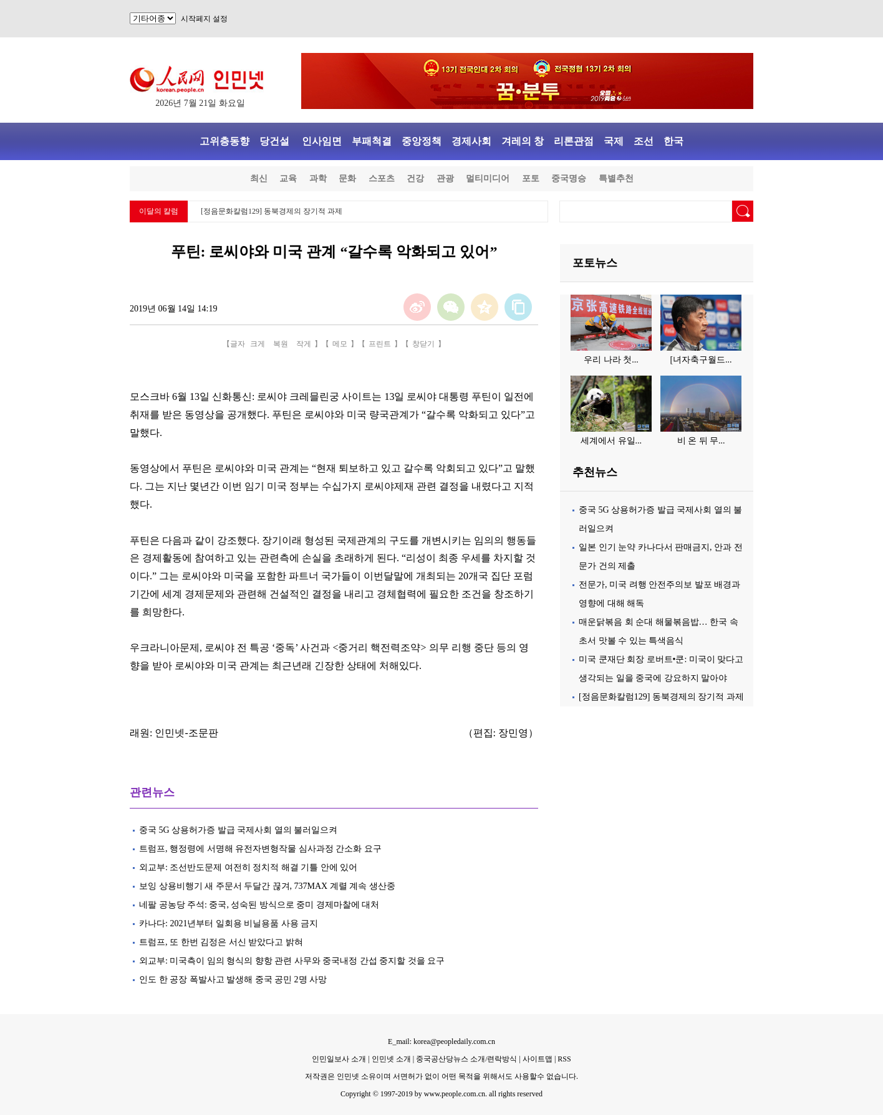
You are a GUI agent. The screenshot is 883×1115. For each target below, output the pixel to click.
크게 (257, 343)
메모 (339, 343)
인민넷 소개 (390, 1059)
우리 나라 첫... (611, 359)
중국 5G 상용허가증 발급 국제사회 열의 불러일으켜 (238, 830)
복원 (280, 343)
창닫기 (423, 343)
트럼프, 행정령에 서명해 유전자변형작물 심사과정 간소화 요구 (260, 848)
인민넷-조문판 (186, 733)
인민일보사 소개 (339, 1059)
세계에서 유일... (611, 440)
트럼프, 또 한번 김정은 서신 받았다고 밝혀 (222, 942)
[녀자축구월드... (700, 359)
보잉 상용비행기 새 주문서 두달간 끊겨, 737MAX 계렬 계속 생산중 (268, 886)
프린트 (380, 343)
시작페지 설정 (204, 18)
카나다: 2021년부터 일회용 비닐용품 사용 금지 (228, 923)
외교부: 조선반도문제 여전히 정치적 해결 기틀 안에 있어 (248, 867)
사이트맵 (537, 1059)
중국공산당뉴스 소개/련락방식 (466, 1059)
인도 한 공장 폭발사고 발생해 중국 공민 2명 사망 (233, 979)
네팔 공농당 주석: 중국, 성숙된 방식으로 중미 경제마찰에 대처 (260, 904)
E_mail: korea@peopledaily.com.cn (441, 1041)
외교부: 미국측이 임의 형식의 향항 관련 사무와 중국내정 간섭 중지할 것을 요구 (292, 961)
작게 (303, 343)
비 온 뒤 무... (701, 440)
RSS (564, 1059)
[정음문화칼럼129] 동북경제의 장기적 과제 (271, 211)
